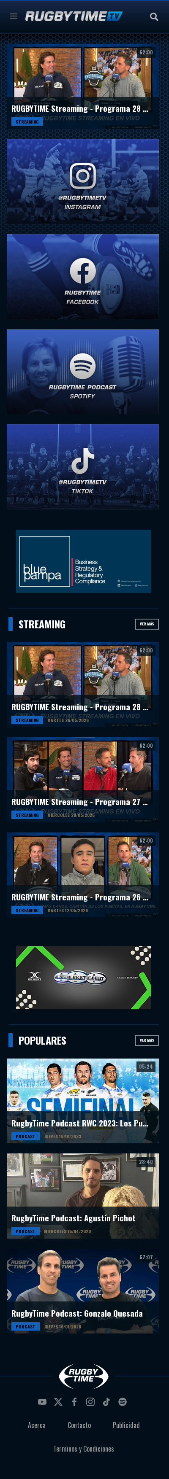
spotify (123, 1404)
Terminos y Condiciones (83, 1449)
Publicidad (126, 1425)
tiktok (107, 1404)
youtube (43, 1404)
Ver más (147, 624)
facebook (75, 1404)
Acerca (37, 1425)
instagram (91, 1404)
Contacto (79, 1425)
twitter (59, 1404)
